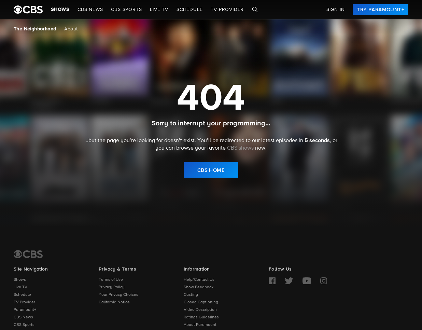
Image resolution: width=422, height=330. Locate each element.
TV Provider (227, 9)
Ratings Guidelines (201, 317)
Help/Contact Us (199, 280)
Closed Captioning (201, 302)
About (71, 29)
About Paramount (200, 325)
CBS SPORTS (126, 9)
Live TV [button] (159, 9)
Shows (60, 9)
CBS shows (240, 148)
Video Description (200, 310)
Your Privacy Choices (118, 295)
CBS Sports (24, 325)
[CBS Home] (28, 254)
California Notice (114, 302)
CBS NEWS (90, 9)
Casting (191, 295)
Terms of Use (111, 280)
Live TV (20, 287)
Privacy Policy (112, 287)
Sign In (335, 9)
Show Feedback (198, 287)
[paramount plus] (28, 9)
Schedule (189, 9)
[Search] (255, 9)
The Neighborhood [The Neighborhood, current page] (35, 29)
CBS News (23, 317)
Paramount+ (25, 310)
